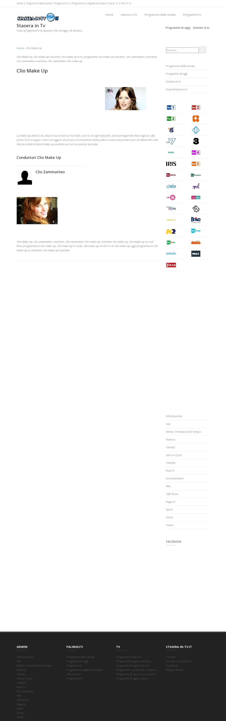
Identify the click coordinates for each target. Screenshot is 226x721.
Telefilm (171, 463)
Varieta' (170, 447)
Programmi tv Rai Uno (129, 657)
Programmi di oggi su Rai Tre (133, 665)
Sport (169, 509)
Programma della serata (180, 66)
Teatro (170, 525)
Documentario (175, 478)
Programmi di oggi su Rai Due (133, 661)
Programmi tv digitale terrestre (89, 3)
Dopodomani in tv (176, 89)
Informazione (174, 416)
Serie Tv (113, 3)
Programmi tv (61, 3)
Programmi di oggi (178, 27)
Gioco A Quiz (174, 455)
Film (168, 486)
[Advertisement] (51, 103)
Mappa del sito (175, 670)
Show (169, 517)
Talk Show (172, 494)
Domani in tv (201, 27)
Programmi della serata (39, 3)
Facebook (172, 665)
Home (20, 3)
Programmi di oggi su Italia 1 (132, 678)
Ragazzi (170, 502)
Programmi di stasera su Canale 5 (136, 674)
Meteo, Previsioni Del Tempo (183, 432)
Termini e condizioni (178, 661)
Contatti (170, 657)
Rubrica (170, 439)
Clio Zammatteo (50, 171)
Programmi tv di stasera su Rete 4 (136, 670)
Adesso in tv (129, 15)
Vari (168, 424)
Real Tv (170, 470)
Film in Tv (126, 3)
